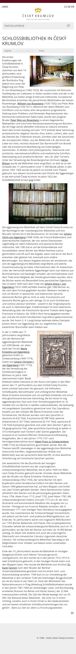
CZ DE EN (69, 6)
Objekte (8, 50)
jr (72, 612)
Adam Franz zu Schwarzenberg (52, 441)
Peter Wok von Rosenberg (24, 120)
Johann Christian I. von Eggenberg (18, 363)
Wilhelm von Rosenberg (30, 103)
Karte (41, 50)
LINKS (5, 6)
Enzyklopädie (14, 25)
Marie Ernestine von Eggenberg (15, 350)
